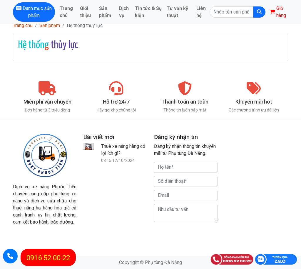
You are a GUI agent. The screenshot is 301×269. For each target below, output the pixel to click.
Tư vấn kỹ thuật (177, 12)
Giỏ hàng (278, 12)
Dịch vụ (124, 12)
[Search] (231, 12)
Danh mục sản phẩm (34, 12)
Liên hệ (201, 12)
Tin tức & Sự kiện (148, 12)
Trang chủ (66, 12)
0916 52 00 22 (48, 258)
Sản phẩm (105, 12)
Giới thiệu (85, 12)
